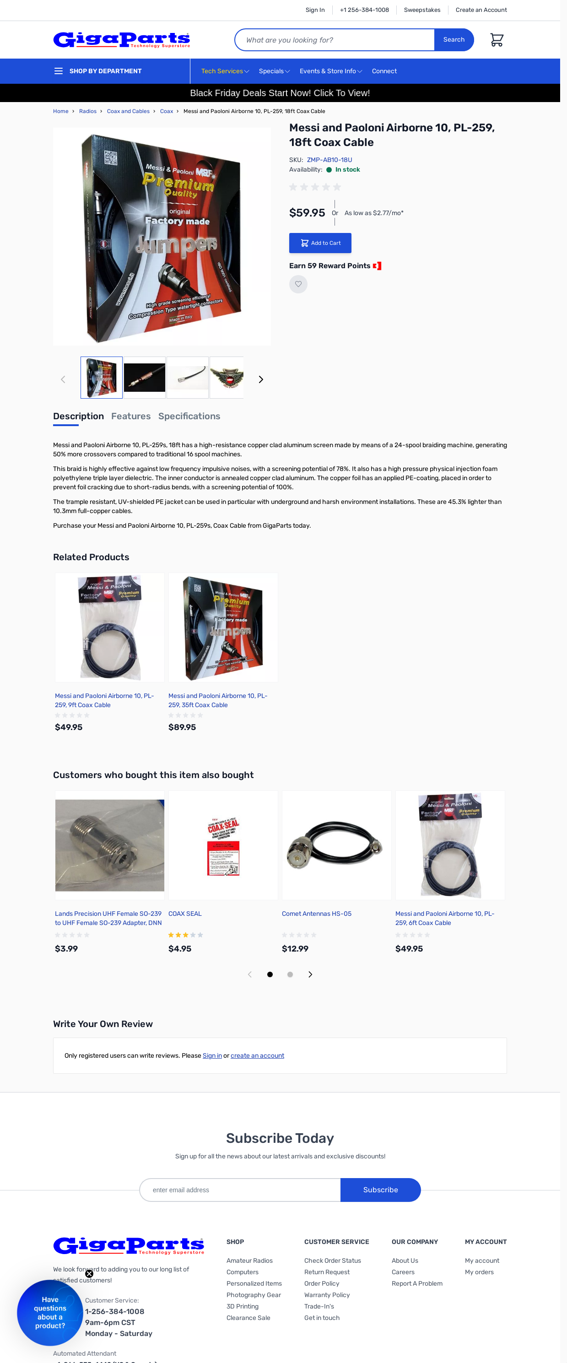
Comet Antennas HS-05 (316, 914)
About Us (405, 1261)
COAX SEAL (185, 914)
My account (482, 1261)
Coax (166, 111)
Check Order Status (332, 1261)
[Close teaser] (89, 1273)
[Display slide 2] (290, 974)
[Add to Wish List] (298, 284)
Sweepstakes (422, 9)
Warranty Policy (327, 1295)
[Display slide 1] (270, 974)
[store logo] (121, 40)
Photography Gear (254, 1295)
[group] (316, 187)
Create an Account (481, 9)
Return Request (327, 1272)
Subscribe (380, 1189)
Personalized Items (254, 1283)
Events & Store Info (328, 71)
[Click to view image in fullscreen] (162, 237)
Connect (385, 71)
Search (454, 39)
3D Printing (243, 1306)
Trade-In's (319, 1306)
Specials (271, 71)
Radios (88, 111)
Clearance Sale (248, 1318)
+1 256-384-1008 (364, 9)
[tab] (78, 419)
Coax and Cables (128, 111)
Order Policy (322, 1283)
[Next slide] (310, 974)
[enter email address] (239, 1190)
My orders (479, 1272)
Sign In (315, 9)
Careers (403, 1272)
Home (61, 111)
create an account (257, 1056)
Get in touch (322, 1318)
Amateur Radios (250, 1261)
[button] (50, 1312)
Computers (243, 1272)
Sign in (212, 1056)
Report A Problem (417, 1283)
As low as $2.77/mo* (374, 213)
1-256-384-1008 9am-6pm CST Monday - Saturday (118, 1322)
